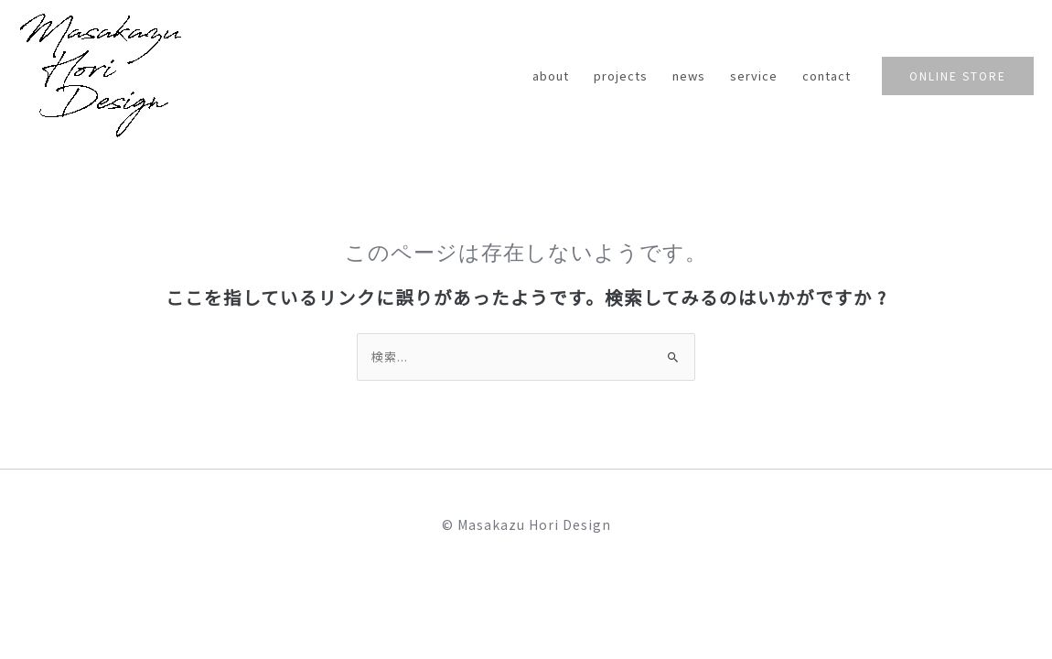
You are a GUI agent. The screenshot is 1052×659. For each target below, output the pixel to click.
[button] (958, 76)
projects (624, 75)
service (755, 75)
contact (827, 75)
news (691, 75)
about (555, 75)
